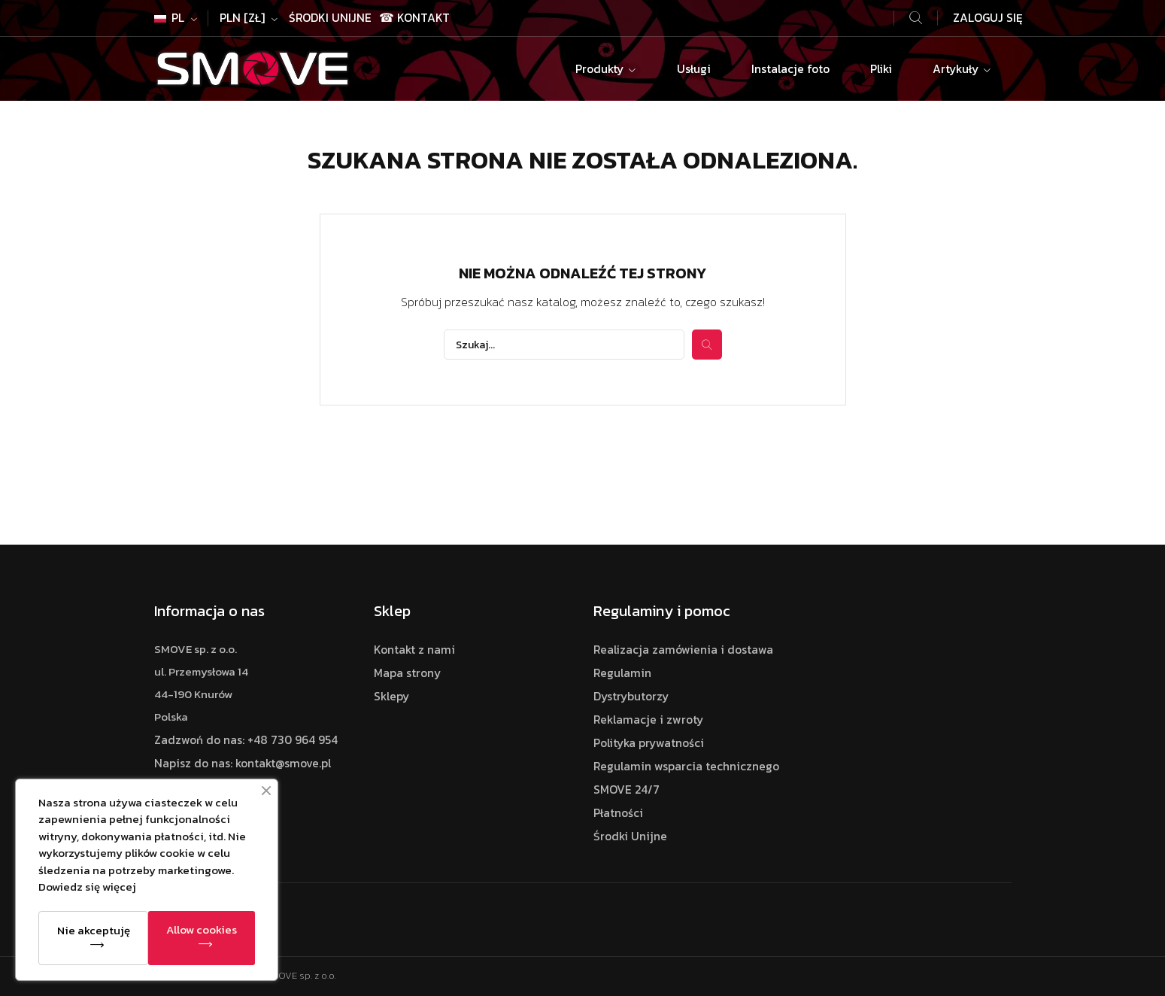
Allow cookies (201, 929)
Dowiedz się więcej (87, 886)
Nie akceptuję (93, 930)
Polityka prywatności (648, 743)
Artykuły (957, 68)
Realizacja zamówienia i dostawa (683, 649)
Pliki (881, 68)
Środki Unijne (330, 17)
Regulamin (622, 673)
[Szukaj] (564, 344)
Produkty (600, 68)
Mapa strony (407, 673)
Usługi (694, 68)
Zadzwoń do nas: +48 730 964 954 (246, 740)
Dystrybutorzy (631, 696)
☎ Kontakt (414, 17)
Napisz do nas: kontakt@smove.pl (242, 763)
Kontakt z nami (414, 649)
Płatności (618, 812)
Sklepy (391, 696)
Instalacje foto (790, 68)
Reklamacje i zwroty (648, 719)
